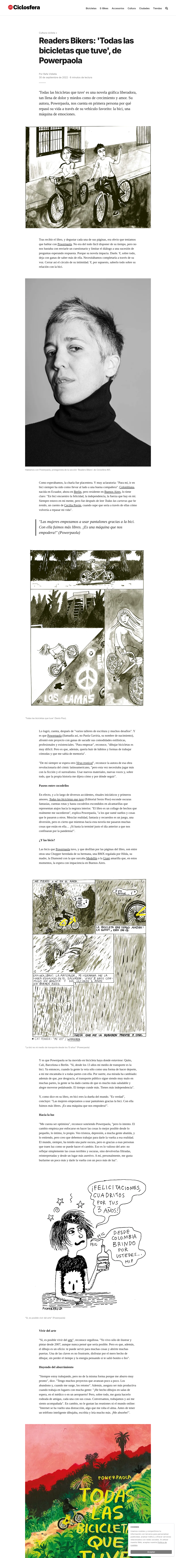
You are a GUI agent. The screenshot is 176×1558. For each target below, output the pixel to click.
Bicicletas (91, 9)
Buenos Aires (112, 491)
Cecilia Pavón (72, 505)
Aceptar (151, 1552)
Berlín (78, 491)
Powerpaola (65, 244)
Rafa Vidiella (50, 74)
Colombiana (126, 487)
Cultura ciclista (47, 32)
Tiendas (157, 9)
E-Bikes (104, 9)
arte (70, 1340)
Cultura (132, 9)
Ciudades (144, 9)
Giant (106, 858)
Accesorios (118, 9)
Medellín (91, 858)
